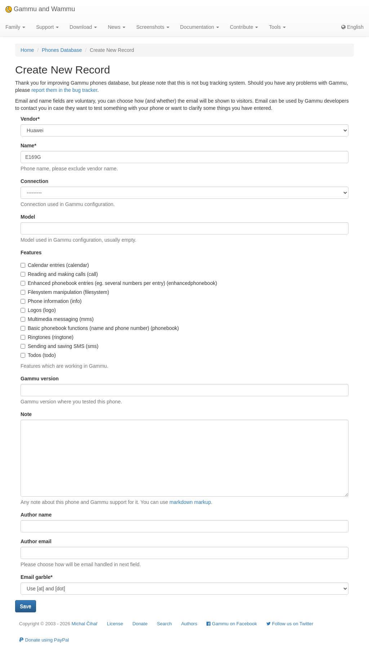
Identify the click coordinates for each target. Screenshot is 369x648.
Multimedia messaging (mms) (57, 319)
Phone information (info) (51, 301)
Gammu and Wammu (40, 9)
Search (164, 623)
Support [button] (47, 27)
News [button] (116, 27)
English (352, 27)
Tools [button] (277, 27)
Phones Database (62, 50)
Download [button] (83, 27)
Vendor (30, 119)
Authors (189, 623)
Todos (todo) (38, 355)
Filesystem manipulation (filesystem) (65, 292)
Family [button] (15, 27)
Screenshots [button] (152, 27)
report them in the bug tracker (64, 90)
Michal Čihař (84, 623)
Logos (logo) (38, 310)
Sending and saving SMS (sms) (59, 346)
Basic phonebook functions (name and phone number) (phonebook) (100, 328)
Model (28, 217)
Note (26, 414)
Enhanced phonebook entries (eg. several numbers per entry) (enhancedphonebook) (119, 283)
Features (31, 252)
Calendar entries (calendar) (55, 265)
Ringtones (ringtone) (47, 337)
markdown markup (190, 502)
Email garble (37, 577)
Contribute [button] (244, 27)
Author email (36, 541)
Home (27, 50)
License (115, 623)
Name (28, 145)
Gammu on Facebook (231, 623)
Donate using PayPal (44, 640)
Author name (36, 515)
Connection (34, 181)
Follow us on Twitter (289, 623)
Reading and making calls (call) (59, 274)
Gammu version (40, 378)
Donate (140, 623)
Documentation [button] (199, 27)
